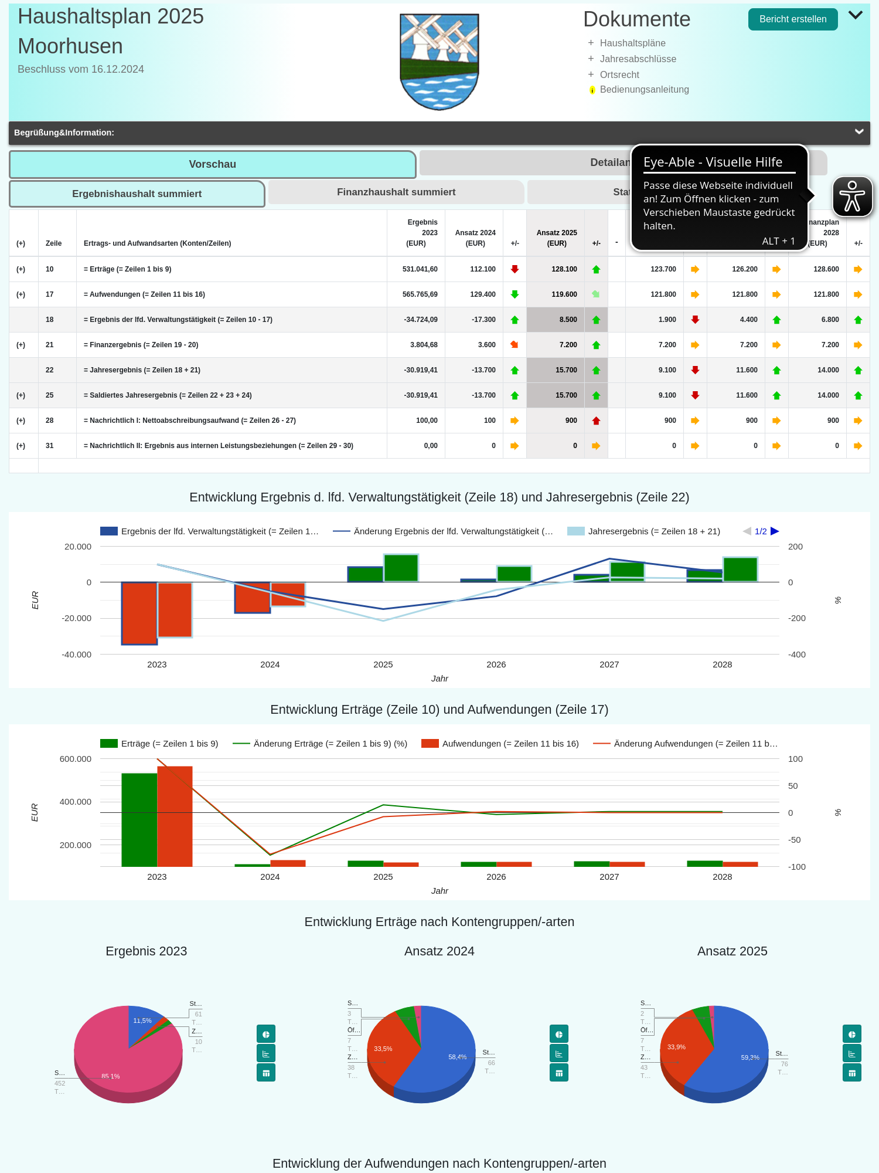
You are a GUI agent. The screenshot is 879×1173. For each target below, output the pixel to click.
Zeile (54, 243)
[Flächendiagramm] (266, 1072)
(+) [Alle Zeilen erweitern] (20, 243)
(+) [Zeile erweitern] (20, 269)
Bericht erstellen (793, 19)
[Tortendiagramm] (266, 1034)
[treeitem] (727, 43)
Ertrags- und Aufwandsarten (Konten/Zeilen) (157, 243)
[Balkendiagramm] (266, 1053)
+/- (515, 243)
